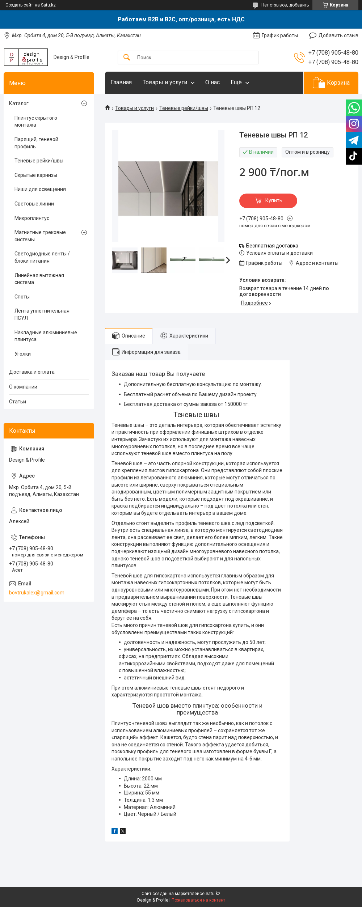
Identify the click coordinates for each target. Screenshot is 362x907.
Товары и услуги (165, 82)
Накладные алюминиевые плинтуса (45, 336)
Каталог (19, 103)
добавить (299, 5)
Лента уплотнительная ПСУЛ (42, 314)
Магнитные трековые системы (40, 235)
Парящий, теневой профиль (36, 142)
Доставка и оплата (32, 372)
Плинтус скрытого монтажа (35, 121)
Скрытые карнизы (35, 175)
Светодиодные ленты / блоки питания (42, 257)
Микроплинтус (31, 218)
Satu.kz (213, 893)
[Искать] (127, 57)
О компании (23, 387)
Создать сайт (19, 5)
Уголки (22, 354)
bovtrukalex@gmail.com (36, 593)
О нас (212, 82)
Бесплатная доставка (272, 246)
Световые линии (34, 204)
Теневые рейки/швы (183, 108)
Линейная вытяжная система (39, 278)
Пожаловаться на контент (198, 900)
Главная (121, 82)
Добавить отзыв (338, 35)
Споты (22, 297)
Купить (273, 200)
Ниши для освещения (40, 189)
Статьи (17, 401)
